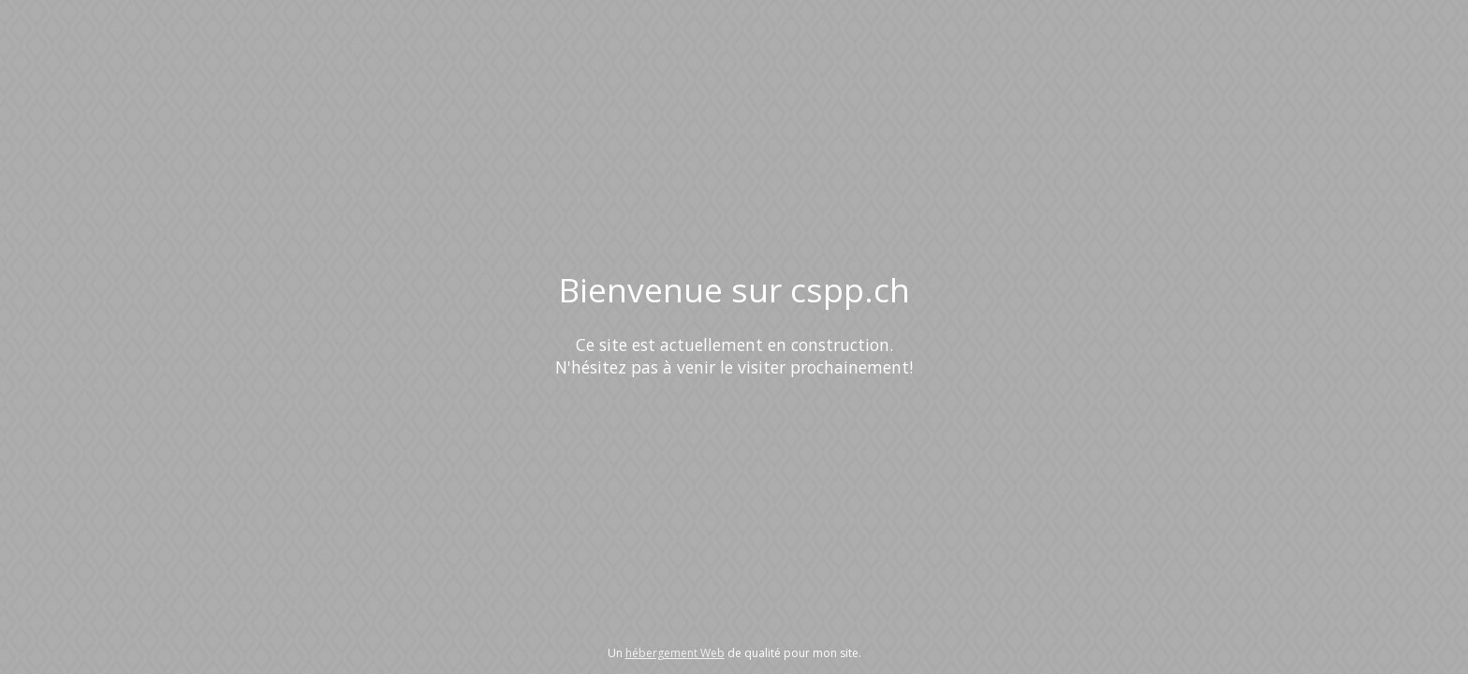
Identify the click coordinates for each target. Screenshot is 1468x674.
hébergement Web (675, 653)
